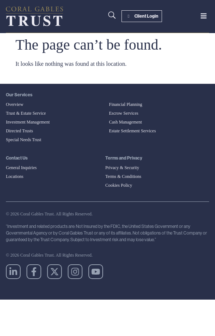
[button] (203, 15)
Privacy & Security (122, 167)
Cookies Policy (118, 185)
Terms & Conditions (123, 176)
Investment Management (28, 122)
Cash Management (125, 122)
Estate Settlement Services (132, 130)
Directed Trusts (19, 130)
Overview (14, 104)
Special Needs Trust (23, 139)
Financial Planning (125, 104)
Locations (14, 176)
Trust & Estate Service (26, 113)
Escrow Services (123, 113)
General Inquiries (21, 167)
